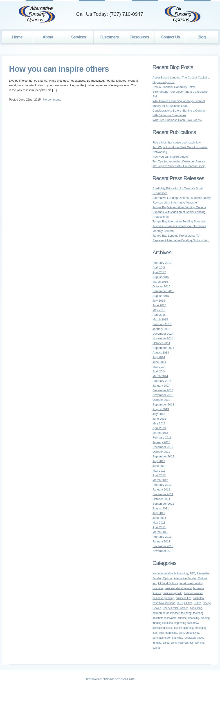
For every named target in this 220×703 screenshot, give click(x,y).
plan (181, 632)
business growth (172, 593)
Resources (139, 37)
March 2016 (160, 281)
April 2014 (159, 371)
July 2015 (159, 300)
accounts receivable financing (170, 573)
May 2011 (159, 522)
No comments (52, 99)
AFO (192, 573)
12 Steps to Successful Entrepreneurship (179, 166)
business (158, 588)
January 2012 (161, 489)
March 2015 (160, 319)
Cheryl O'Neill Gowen (175, 608)
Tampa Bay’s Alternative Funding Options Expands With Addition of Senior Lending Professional (179, 212)
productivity (192, 632)
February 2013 (162, 437)
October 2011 (161, 499)
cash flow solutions (164, 603)
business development (178, 588)
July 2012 (159, 461)
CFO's (197, 603)
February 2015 (162, 324)
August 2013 (161, 409)
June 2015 (159, 305)
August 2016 (161, 277)
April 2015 (159, 314)
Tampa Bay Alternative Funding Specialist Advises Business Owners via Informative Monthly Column (179, 226)
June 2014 (159, 362)
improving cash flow (186, 623)
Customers (109, 37)
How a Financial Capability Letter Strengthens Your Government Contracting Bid (180, 91)
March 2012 (160, 480)
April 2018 (159, 267)
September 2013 (163, 404)
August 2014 (161, 352)
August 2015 (161, 296)
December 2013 (163, 390)
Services (78, 37)
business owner (193, 593)
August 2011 (161, 508)
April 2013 (159, 428)
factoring (186, 613)
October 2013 (161, 399)
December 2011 (163, 494)
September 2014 (163, 347)
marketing (171, 632)
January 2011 (161, 541)
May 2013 (159, 423)
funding (205, 618)
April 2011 (159, 527)
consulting (196, 608)
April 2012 (159, 475)
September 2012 (163, 456)
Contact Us (170, 37)
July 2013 (159, 414)
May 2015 (159, 310)
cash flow (198, 598)
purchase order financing (167, 637)
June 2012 (159, 466)
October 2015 (161, 286)
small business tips (182, 642)
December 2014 (163, 333)
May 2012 (159, 470)
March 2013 (160, 432)
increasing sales (162, 627)
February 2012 (162, 484)
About (48, 37)
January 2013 (161, 442)
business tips (183, 598)
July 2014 (159, 357)
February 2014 (162, 381)
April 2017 (159, 272)
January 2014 (161, 385)
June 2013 (159, 418)
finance (182, 618)
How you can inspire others (59, 69)
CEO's (188, 603)
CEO (180, 603)
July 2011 (159, 513)
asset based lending (192, 583)
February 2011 (162, 536)
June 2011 (159, 517)
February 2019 (162, 262)
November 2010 (163, 551)
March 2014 (160, 376)
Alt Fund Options (168, 583)
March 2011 (160, 532)
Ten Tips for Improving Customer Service (179, 161)
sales (166, 642)
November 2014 (163, 338)
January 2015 (161, 329)
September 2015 (163, 291)
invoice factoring (183, 627)
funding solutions (163, 623)
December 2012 (163, 447)
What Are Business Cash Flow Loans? (177, 120)
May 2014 (159, 366)
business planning (163, 598)
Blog (202, 37)
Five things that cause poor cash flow (177, 142)
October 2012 (161, 451)
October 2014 (161, 343)
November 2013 (163, 395)
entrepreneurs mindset (166, 613)
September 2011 (163, 503)
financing (193, 618)
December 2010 (163, 546)
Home (17, 37)
